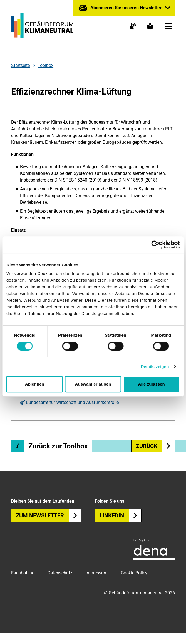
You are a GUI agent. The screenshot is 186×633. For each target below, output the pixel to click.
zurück (155, 446)
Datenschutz (60, 572)
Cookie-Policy (134, 572)
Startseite (20, 65)
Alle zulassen (151, 384)
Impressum (97, 572)
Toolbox (45, 65)
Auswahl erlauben (93, 384)
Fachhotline (22, 572)
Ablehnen (34, 384)
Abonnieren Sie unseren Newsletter (126, 7)
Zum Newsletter (48, 515)
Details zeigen (155, 366)
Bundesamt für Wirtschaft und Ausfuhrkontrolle (72, 402)
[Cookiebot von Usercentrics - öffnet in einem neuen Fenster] (155, 244)
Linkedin (121, 515)
